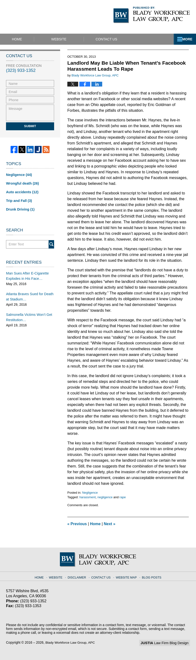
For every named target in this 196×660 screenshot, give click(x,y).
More (186, 39)
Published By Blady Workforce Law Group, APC (152, 15)
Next (109, 524)
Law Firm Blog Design (167, 643)
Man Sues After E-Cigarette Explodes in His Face (26, 274)
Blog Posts (150, 576)
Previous (77, 524)
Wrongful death (22, 183)
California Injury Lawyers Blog (48, 16)
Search (51, 243)
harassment (87, 497)
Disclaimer (78, 576)
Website (69, 39)
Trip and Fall (18, 200)
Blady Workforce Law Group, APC (70, 642)
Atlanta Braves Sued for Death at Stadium (28, 294)
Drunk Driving (19, 208)
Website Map (126, 576)
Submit (30, 126)
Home (22, 39)
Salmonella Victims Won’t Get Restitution (28, 315)
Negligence (90, 492)
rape (123, 497)
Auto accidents (21, 191)
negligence (105, 497)
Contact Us (122, 39)
